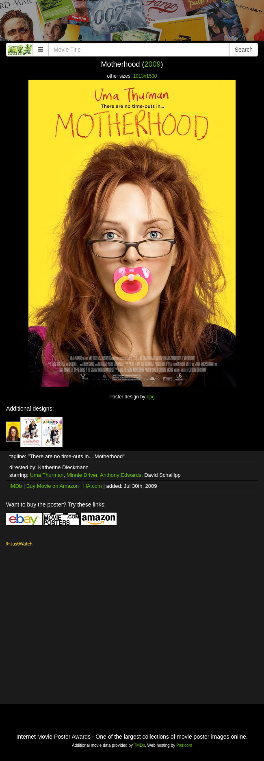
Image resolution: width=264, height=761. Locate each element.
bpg (151, 397)
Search (244, 49)
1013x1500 (145, 76)
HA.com (92, 486)
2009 (153, 64)
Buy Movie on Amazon (52, 486)
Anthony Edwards (120, 475)
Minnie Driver (82, 475)
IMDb (15, 486)
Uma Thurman (47, 475)
